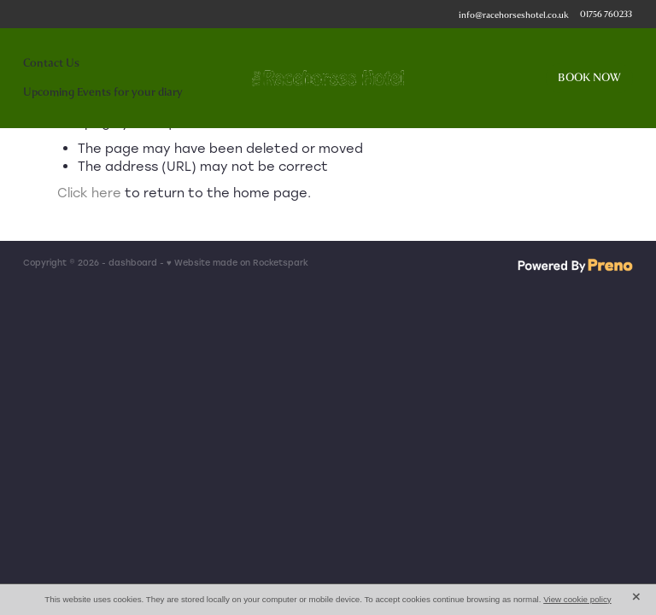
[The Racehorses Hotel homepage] (328, 77)
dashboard (132, 262)
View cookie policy (577, 599)
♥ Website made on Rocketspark (237, 262)
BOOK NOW (589, 77)
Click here (89, 192)
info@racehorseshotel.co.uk (514, 14)
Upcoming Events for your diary (103, 92)
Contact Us (51, 63)
